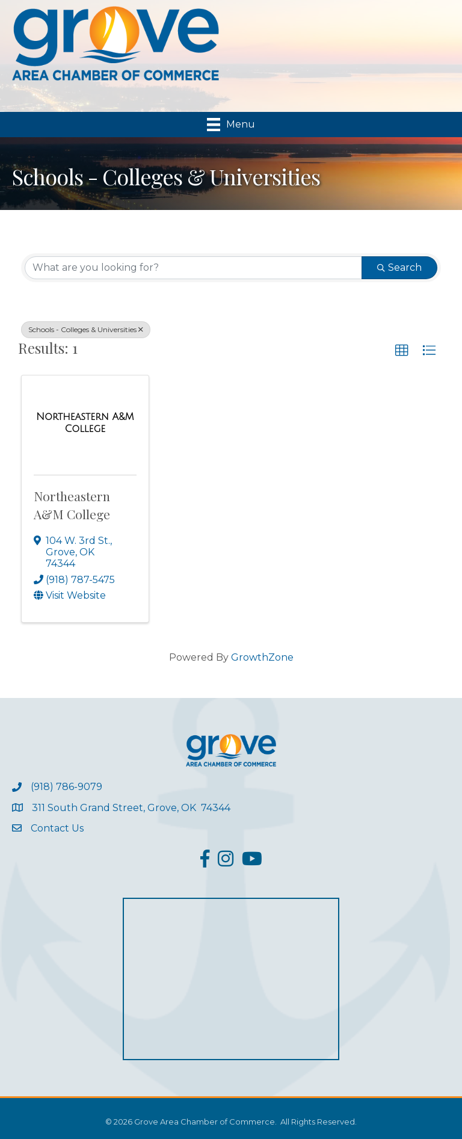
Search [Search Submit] (399, 267)
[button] (402, 351)
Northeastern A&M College (72, 504)
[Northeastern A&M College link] (85, 422)
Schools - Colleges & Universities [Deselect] (85, 329)
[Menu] (231, 124)
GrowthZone (262, 657)
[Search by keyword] (193, 267)
